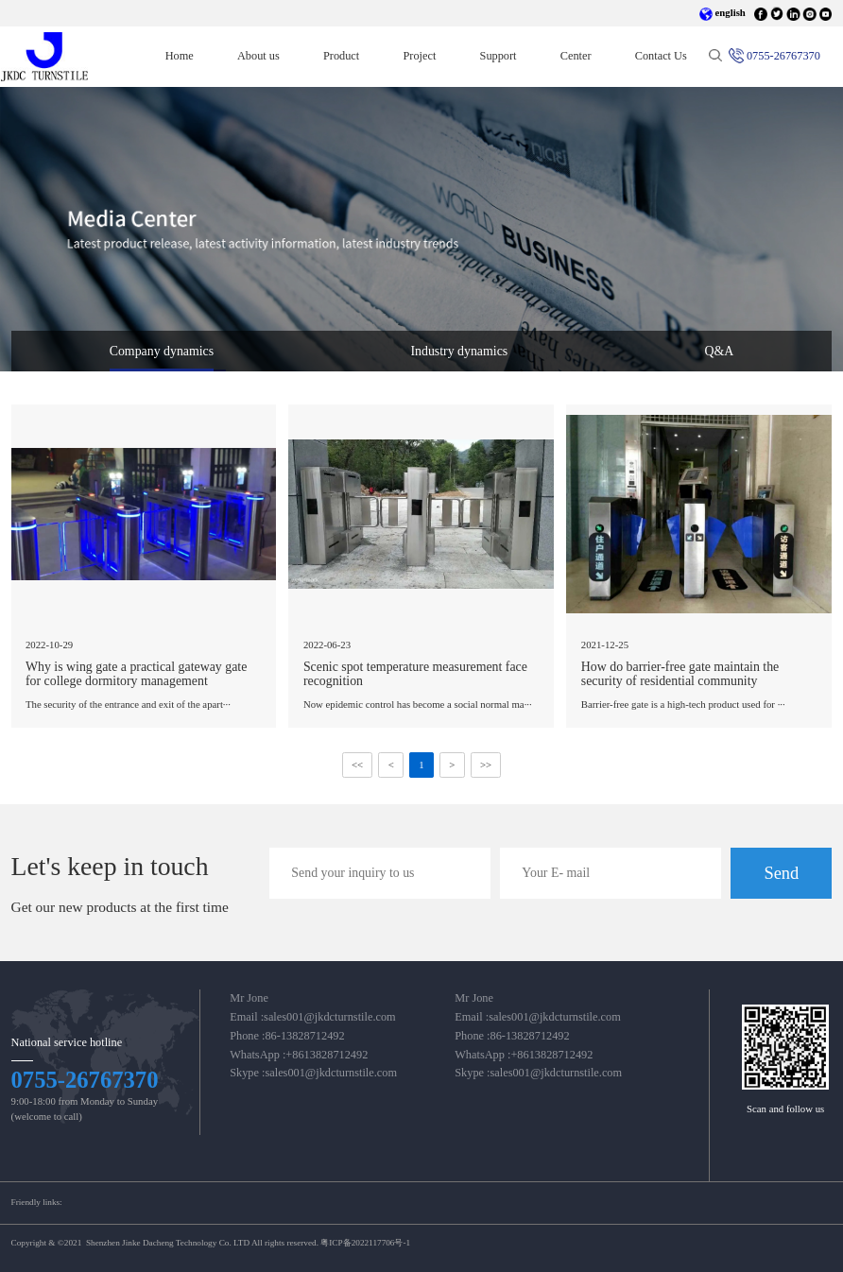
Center (576, 55)
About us (258, 55)
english (722, 12)
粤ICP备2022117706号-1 (365, 1242)
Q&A (718, 351)
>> (485, 765)
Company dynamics (162, 351)
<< (357, 765)
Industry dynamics (459, 351)
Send (781, 873)
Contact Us (661, 55)
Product (341, 55)
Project (419, 55)
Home (190, 55)
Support (498, 55)
